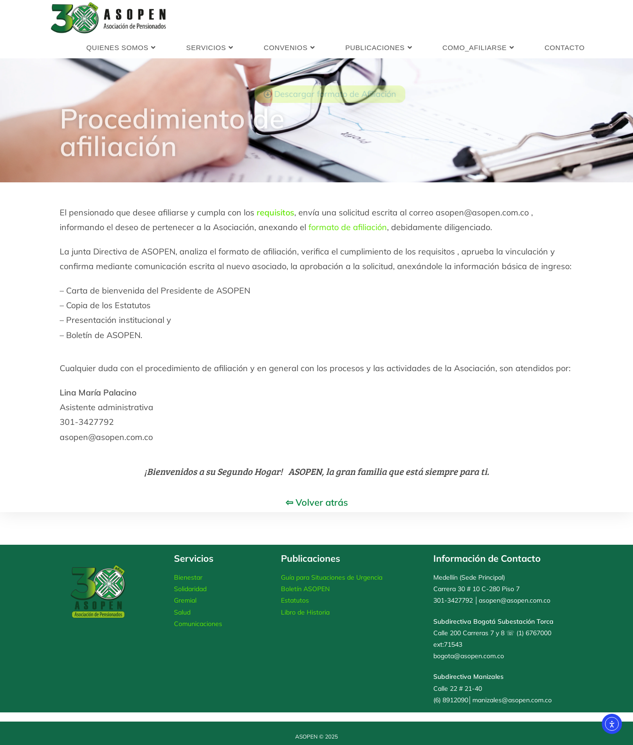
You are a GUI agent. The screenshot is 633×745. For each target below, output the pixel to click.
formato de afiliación (347, 227)
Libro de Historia (305, 612)
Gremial (185, 600)
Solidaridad (190, 589)
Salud (182, 612)
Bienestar (188, 577)
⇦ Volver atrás (317, 502)
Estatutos (295, 600)
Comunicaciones (198, 624)
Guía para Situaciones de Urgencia (331, 577)
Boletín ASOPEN (305, 589)
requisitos (275, 212)
